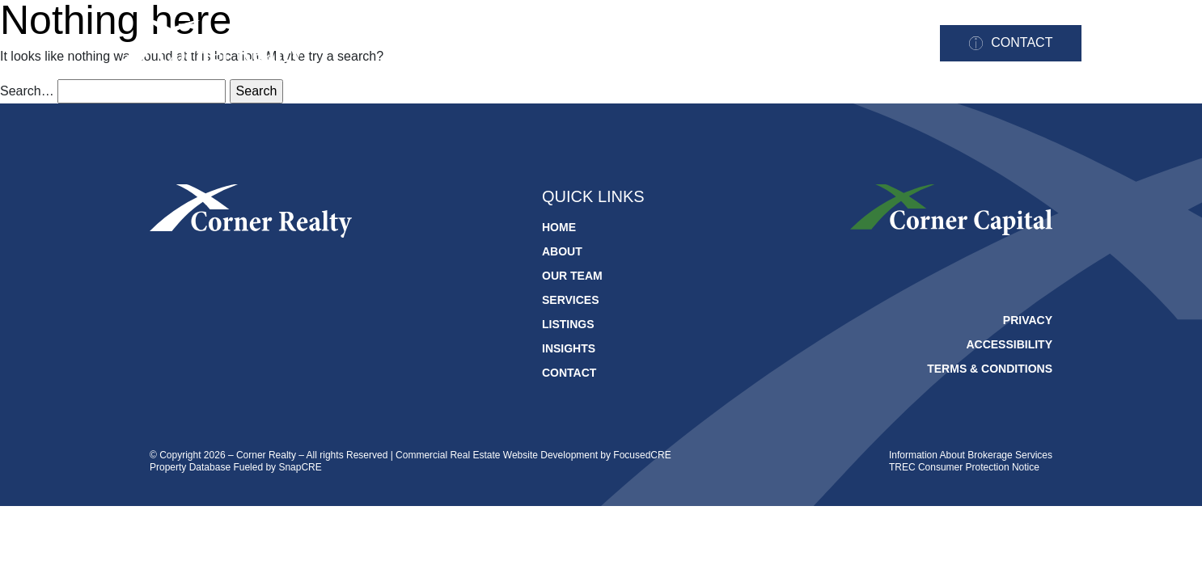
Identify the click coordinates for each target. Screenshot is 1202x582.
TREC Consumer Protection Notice (964, 467)
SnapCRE (299, 467)
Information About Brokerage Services (970, 455)
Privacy (1027, 320)
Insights (877, 44)
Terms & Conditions (989, 368)
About (502, 44)
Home (428, 44)
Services (690, 44)
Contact (1021, 42)
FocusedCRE (642, 455)
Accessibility (1009, 344)
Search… (27, 91)
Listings (785, 44)
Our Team (591, 44)
